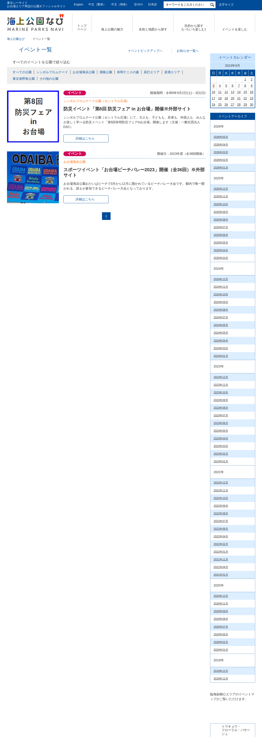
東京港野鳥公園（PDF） (228, 646)
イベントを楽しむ (234, 29)
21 (239, 161)
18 (220, 161)
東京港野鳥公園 (24, 78)
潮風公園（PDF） (224, 554)
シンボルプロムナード (52, 72)
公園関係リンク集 (227, 695)
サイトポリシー (193, 695)
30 (251, 167)
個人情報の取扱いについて (97, 695)
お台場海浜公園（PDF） (228, 601)
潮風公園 (106, 72)
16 (251, 155)
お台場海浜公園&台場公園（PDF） (229, 546)
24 (213, 167)
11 (220, 155)
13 (232, 155)
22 (245, 161)
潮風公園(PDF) (223, 618)
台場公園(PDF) (223, 625)
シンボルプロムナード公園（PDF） (230, 610)
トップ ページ (82, 27)
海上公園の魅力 (112, 29)
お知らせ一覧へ (188, 50)
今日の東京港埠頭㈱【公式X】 (232, 329)
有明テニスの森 (128, 72)
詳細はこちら (85, 138)
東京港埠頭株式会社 (102, 710)
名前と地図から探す (153, 29)
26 (226, 167)
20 (232, 161)
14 (239, 155)
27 (232, 167)
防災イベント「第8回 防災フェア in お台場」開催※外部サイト (127, 108)
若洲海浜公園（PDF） (227, 639)
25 (220, 167)
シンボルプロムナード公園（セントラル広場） (96, 101)
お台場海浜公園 (84, 72)
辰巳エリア (152, 72)
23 (251, 161)
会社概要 (31, 695)
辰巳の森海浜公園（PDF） (230, 568)
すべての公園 (22, 72)
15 (245, 155)
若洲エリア (172, 72)
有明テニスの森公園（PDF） (231, 561)
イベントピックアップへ (145, 50)
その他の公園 (48, 78)
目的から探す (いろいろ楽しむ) (194, 27)
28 (239, 167)
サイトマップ (58, 695)
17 (213, 161)
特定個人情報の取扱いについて (149, 695)
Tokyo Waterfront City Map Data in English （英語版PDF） (230, 534)
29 (245, 167)
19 (226, 161)
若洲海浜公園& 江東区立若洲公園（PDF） (230, 577)
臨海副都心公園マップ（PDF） (227, 522)
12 (226, 155)
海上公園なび (16, 39)
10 (213, 155)
